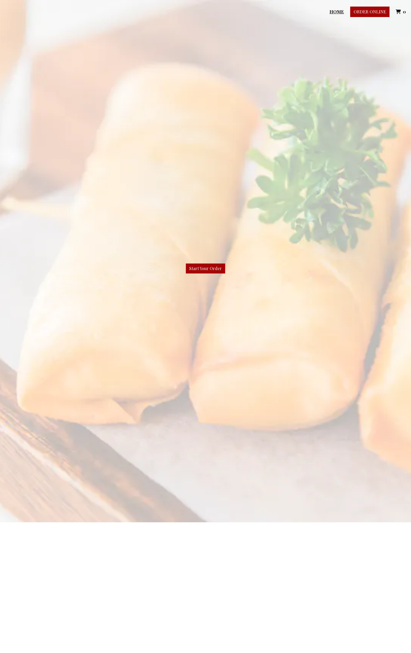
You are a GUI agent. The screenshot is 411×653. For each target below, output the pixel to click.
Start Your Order (205, 268)
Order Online (370, 11)
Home (336, 11)
